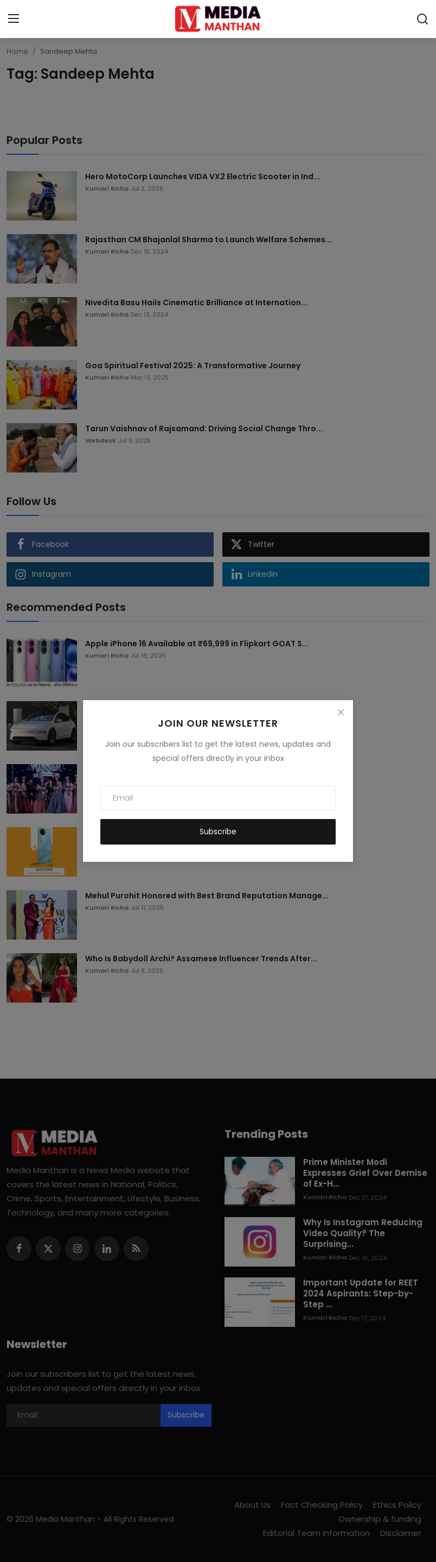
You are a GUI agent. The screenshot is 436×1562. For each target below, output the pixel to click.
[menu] (13, 19)
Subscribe (218, 831)
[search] (422, 19)
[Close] (340, 712)
